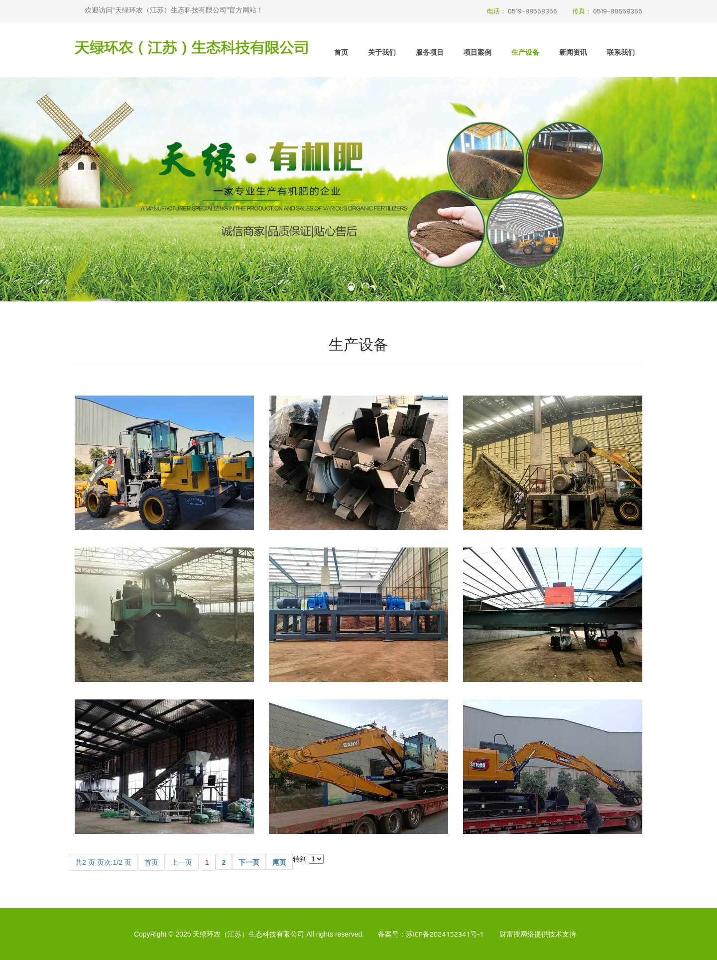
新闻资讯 (573, 52)
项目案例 (477, 52)
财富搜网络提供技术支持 (537, 934)
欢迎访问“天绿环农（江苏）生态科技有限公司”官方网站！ (174, 10)
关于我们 (382, 52)
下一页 (249, 862)
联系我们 (621, 52)
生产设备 (525, 52)
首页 (341, 52)
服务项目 (430, 52)
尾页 (279, 862)
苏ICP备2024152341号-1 (444, 934)
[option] (358, 189)
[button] (351, 288)
